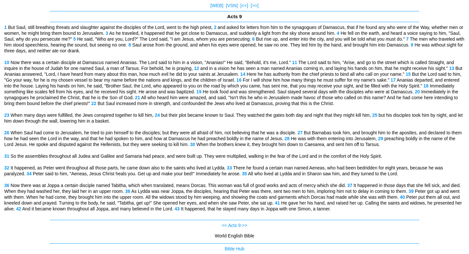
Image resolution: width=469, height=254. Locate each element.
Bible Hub (235, 248)
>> (244, 225)
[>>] (255, 5)
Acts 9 (234, 225)
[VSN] (232, 5)
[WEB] (216, 5)
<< (224, 225)
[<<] (244, 5)
